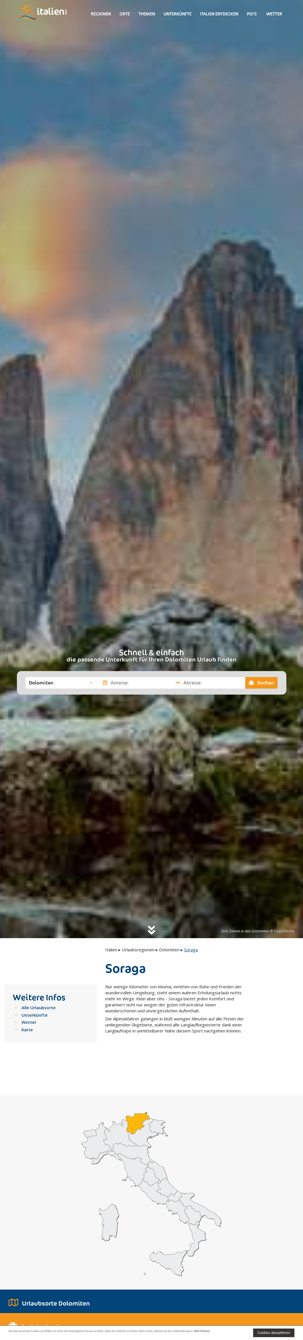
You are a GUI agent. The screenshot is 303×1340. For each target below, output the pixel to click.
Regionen (101, 14)
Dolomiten (169, 949)
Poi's (252, 14)
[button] (61, 682)
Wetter (273, 14)
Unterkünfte (177, 14)
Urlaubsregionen (138, 949)
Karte (27, 1029)
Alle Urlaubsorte (38, 1007)
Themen (146, 14)
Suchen (261, 683)
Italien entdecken (219, 14)
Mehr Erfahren (39, 1335)
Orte (125, 14)
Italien (111, 949)
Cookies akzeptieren (273, 1332)
